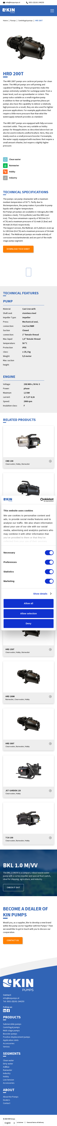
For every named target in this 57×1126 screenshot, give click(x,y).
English (8, 1123)
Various (6, 1046)
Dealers (6, 1100)
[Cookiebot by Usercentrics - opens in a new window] (41, 500)
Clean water (8, 1060)
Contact (6, 1103)
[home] (8, 10)
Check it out (13, 887)
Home (5, 20)
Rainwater (7, 1070)
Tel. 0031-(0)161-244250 (13, 1001)
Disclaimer (19, 1122)
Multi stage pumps (11, 1030)
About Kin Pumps (10, 1096)
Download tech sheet (18, 249)
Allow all (28, 603)
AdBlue (6, 1066)
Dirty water (8, 1063)
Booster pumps (10, 1033)
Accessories (8, 1043)
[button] (51, 10)
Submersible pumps (12, 1024)
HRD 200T (39, 20)
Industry (6, 1073)
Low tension (8, 1079)
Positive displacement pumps (16, 1037)
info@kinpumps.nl (11, 998)
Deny (28, 623)
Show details (40, 593)
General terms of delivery (35, 1122)
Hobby (6, 1076)
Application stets (11, 1040)
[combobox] (10, 1123)
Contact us (13, 940)
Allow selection (28, 613)
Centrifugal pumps (25, 20)
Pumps (13, 20)
